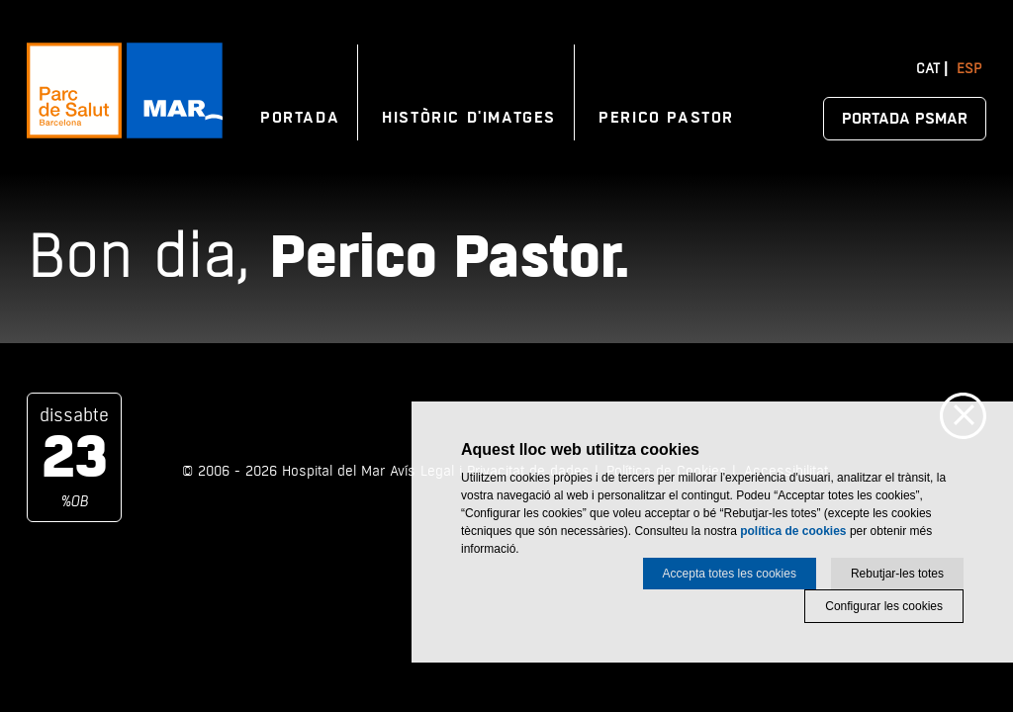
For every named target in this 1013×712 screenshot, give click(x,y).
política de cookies (793, 531)
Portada (299, 118)
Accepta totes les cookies (729, 573)
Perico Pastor (666, 118)
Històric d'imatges (469, 118)
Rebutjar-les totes (897, 573)
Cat (928, 68)
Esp (969, 68)
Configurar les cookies (884, 606)
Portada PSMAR (904, 119)
